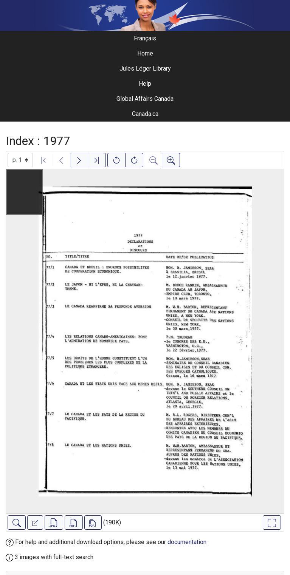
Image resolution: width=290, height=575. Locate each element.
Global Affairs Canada (145, 98)
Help (145, 83)
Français (145, 38)
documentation (186, 542)
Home (145, 53)
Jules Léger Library (145, 68)
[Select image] (20, 160)
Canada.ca (145, 113)
